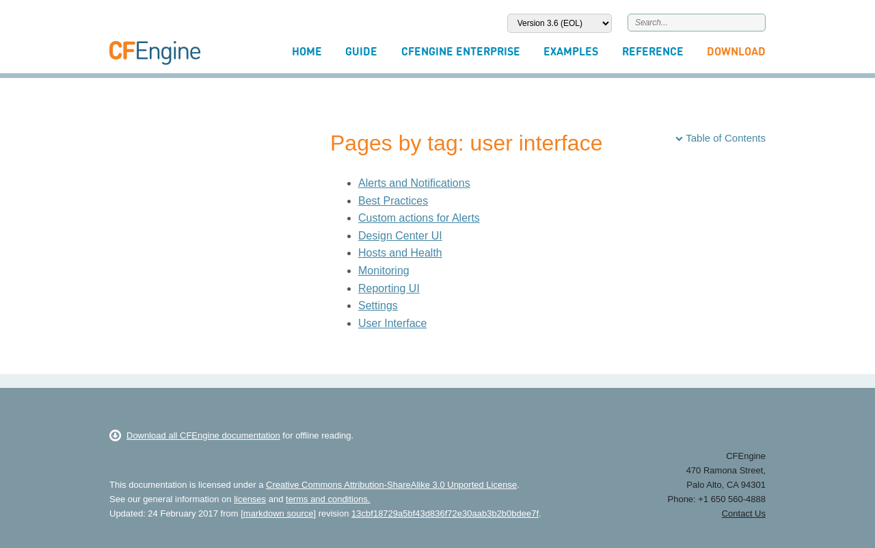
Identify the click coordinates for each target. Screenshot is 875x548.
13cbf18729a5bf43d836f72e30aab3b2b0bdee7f (445, 513)
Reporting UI (389, 288)
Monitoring (383, 270)
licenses (250, 499)
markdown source (278, 513)
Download (736, 51)
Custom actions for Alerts (419, 218)
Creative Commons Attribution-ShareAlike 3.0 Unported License (391, 485)
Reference (653, 51)
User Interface (392, 323)
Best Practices (393, 201)
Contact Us (744, 513)
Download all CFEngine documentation (194, 435)
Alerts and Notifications (414, 183)
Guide (361, 51)
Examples (570, 51)
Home (307, 51)
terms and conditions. (328, 499)
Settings (378, 305)
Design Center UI (400, 236)
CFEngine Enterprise (460, 51)
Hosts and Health (400, 253)
